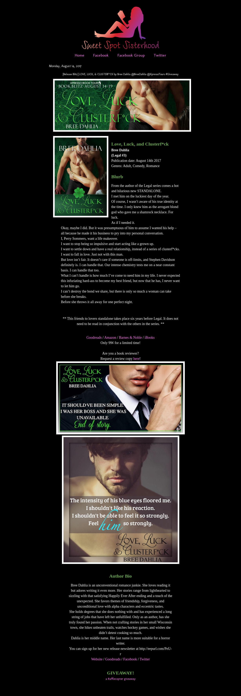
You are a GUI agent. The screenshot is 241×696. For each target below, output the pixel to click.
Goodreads (94, 337)
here (136, 359)
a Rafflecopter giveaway (121, 679)
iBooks (150, 337)
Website (97, 659)
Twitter (160, 55)
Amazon (110, 337)
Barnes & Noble (130, 337)
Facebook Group (131, 55)
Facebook (101, 55)
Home (79, 55)
